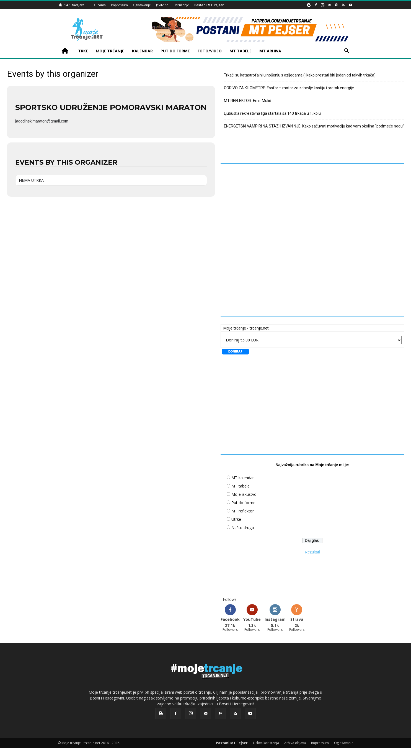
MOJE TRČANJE (110, 50)
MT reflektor (242, 511)
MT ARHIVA (270, 50)
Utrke (236, 519)
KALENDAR (142, 50)
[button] (346, 51)
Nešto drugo (242, 527)
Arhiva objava (295, 743)
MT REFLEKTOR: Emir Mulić (247, 100)
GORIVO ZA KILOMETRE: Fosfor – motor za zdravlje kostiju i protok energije (289, 88)
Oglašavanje (142, 5)
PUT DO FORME (175, 50)
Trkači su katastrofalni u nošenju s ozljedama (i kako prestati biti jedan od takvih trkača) (300, 75)
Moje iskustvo (244, 494)
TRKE (83, 50)
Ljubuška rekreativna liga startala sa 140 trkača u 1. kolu (272, 113)
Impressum (119, 5)
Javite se (162, 5)
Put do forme (243, 502)
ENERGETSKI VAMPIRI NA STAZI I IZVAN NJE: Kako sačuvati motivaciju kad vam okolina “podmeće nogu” (314, 126)
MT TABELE (240, 50)
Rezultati (312, 552)
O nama (100, 5)
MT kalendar (242, 477)
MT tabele (240, 486)
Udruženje (181, 5)
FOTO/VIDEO (210, 50)
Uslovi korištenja (266, 743)
